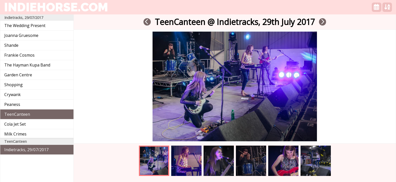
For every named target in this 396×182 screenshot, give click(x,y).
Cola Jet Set (15, 124)
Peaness (12, 104)
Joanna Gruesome (21, 35)
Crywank (12, 94)
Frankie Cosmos (19, 55)
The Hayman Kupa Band (27, 65)
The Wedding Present (24, 25)
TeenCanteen (17, 114)
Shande (11, 45)
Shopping (13, 84)
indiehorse (56, 7)
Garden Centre (18, 75)
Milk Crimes (15, 134)
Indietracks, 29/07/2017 (26, 149)
